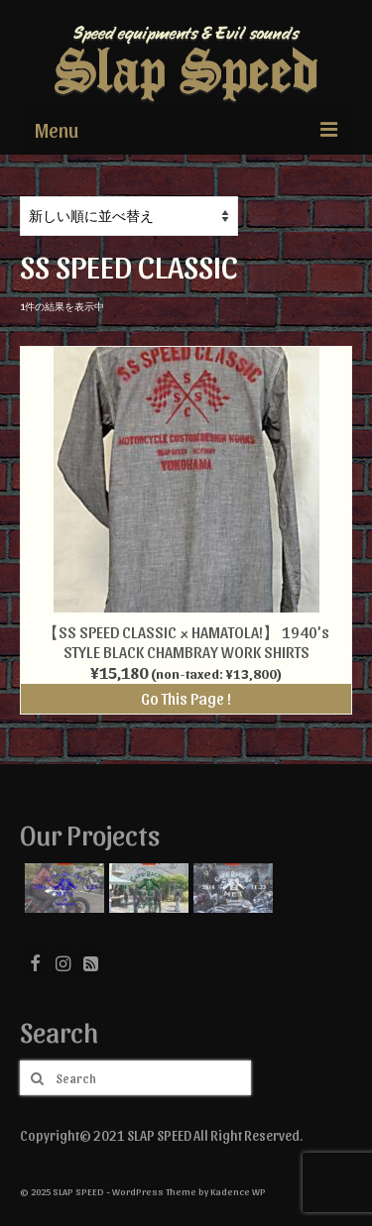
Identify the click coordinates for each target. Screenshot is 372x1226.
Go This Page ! (186, 698)
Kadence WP (238, 1191)
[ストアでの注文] (129, 216)
